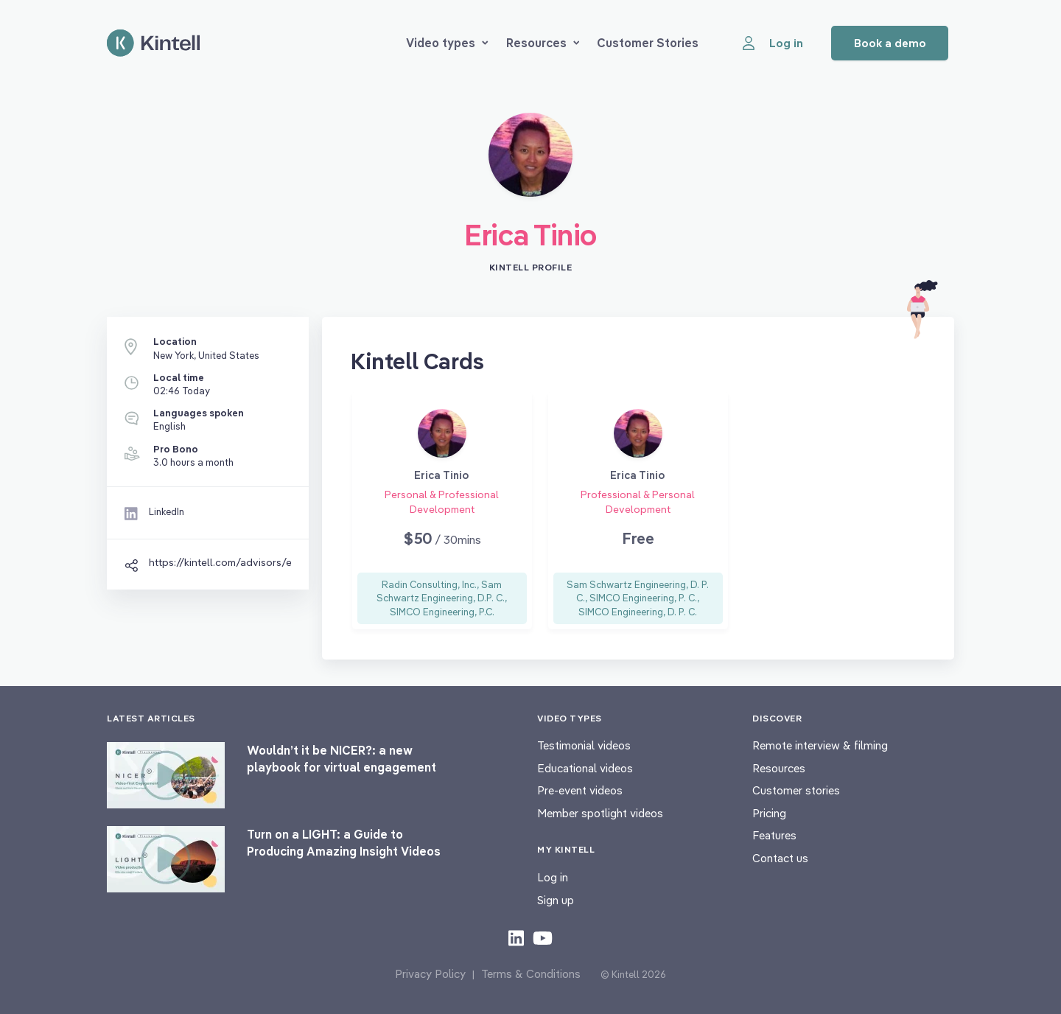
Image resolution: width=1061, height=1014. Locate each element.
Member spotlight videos (600, 813)
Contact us (780, 858)
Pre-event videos (580, 790)
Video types (447, 42)
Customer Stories (647, 42)
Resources (543, 42)
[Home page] (153, 43)
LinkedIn (166, 511)
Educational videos (585, 768)
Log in (552, 877)
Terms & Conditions (531, 974)
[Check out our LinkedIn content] (516, 937)
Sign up (555, 900)
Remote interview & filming (820, 745)
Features (774, 835)
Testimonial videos (584, 745)
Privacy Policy (430, 974)
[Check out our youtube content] (543, 937)
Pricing (769, 813)
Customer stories (796, 790)
